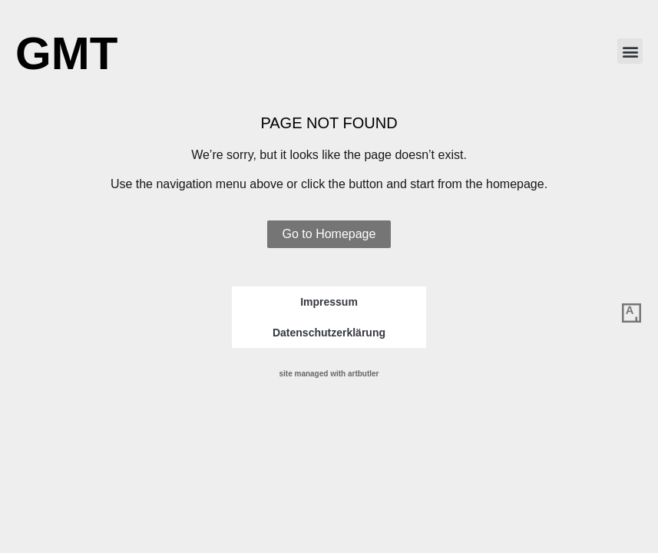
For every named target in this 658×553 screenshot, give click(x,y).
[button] (630, 51)
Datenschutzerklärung (329, 332)
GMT (66, 53)
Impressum (329, 302)
